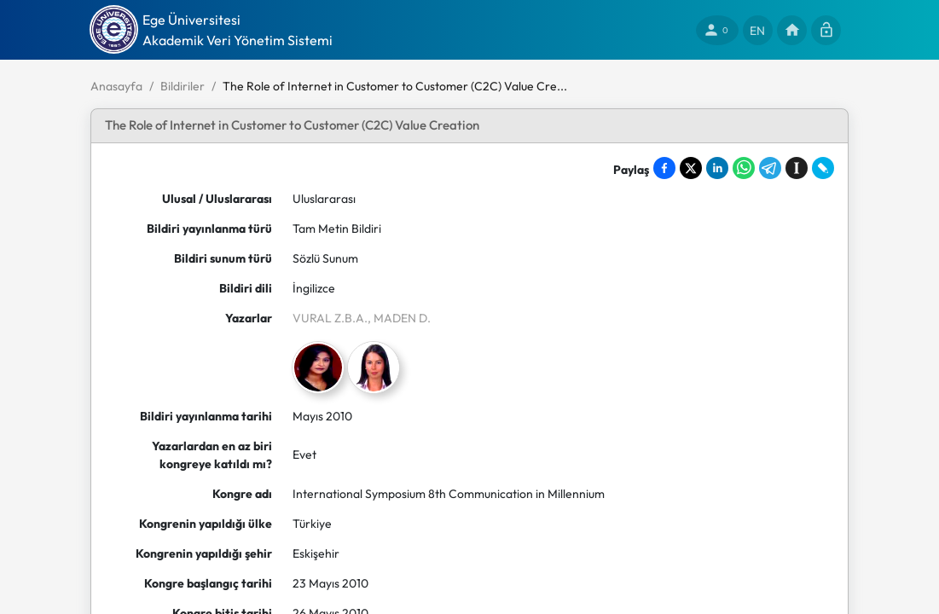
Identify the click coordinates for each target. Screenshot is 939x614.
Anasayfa (116, 86)
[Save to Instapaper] (796, 168)
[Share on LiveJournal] (823, 168)
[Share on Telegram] (770, 168)
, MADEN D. (399, 318)
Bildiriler (182, 86)
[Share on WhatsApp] (744, 168)
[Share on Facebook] (664, 168)
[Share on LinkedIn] (717, 168)
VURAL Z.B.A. (330, 318)
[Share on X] (691, 168)
